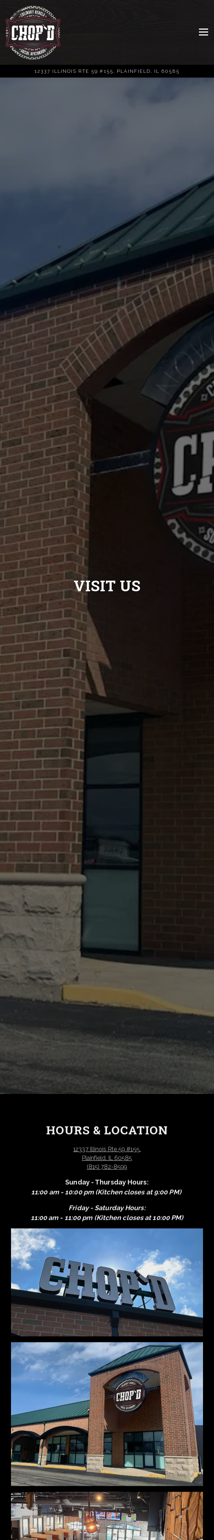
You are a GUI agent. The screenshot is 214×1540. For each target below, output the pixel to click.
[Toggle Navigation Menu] (203, 32)
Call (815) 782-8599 (107, 1517)
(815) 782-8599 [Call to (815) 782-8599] (107, 1170)
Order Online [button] (107, 1532)
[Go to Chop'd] (107, 71)
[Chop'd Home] (32, 32)
